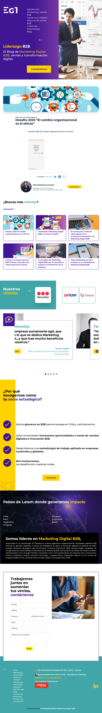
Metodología (33, 29)
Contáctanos (39, 69)
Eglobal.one (33, 9)
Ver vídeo (39, 351)
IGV (59, 678)
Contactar (51, 478)
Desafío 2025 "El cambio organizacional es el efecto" (55, 172)
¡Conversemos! (74, 187)
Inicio (15, 670)
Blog (29, 32)
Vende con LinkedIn (37, 18)
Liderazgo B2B (37, 172)
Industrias (32, 26)
